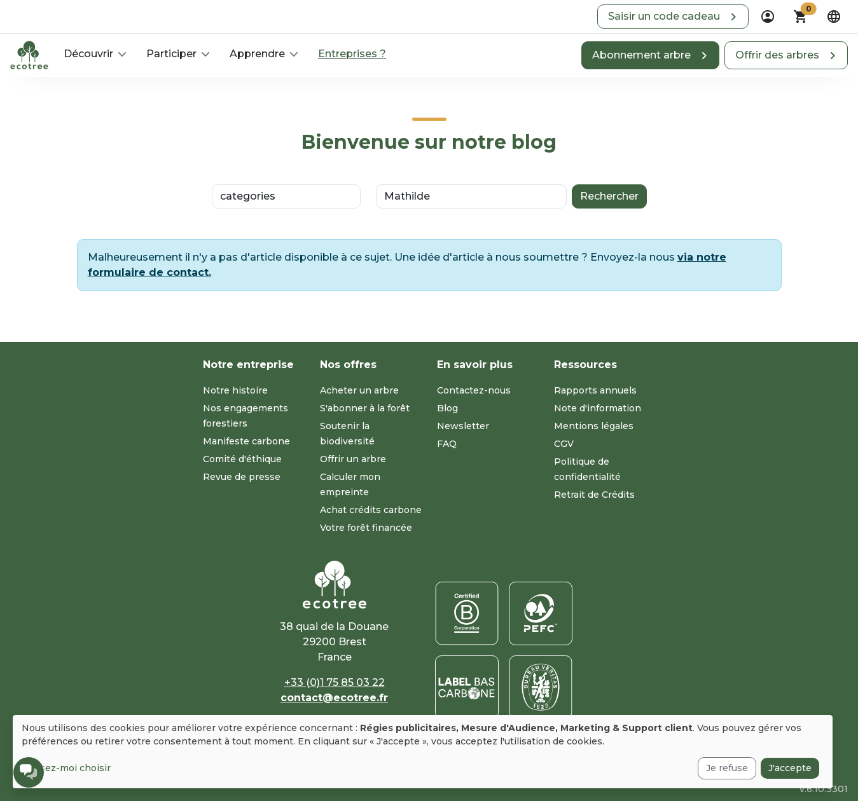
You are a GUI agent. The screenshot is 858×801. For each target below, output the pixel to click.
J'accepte (790, 768)
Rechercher (609, 196)
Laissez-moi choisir (66, 768)
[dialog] (423, 751)
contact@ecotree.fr (334, 698)
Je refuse (727, 768)
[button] (673, 16)
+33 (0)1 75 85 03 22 (334, 682)
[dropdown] (768, 17)
